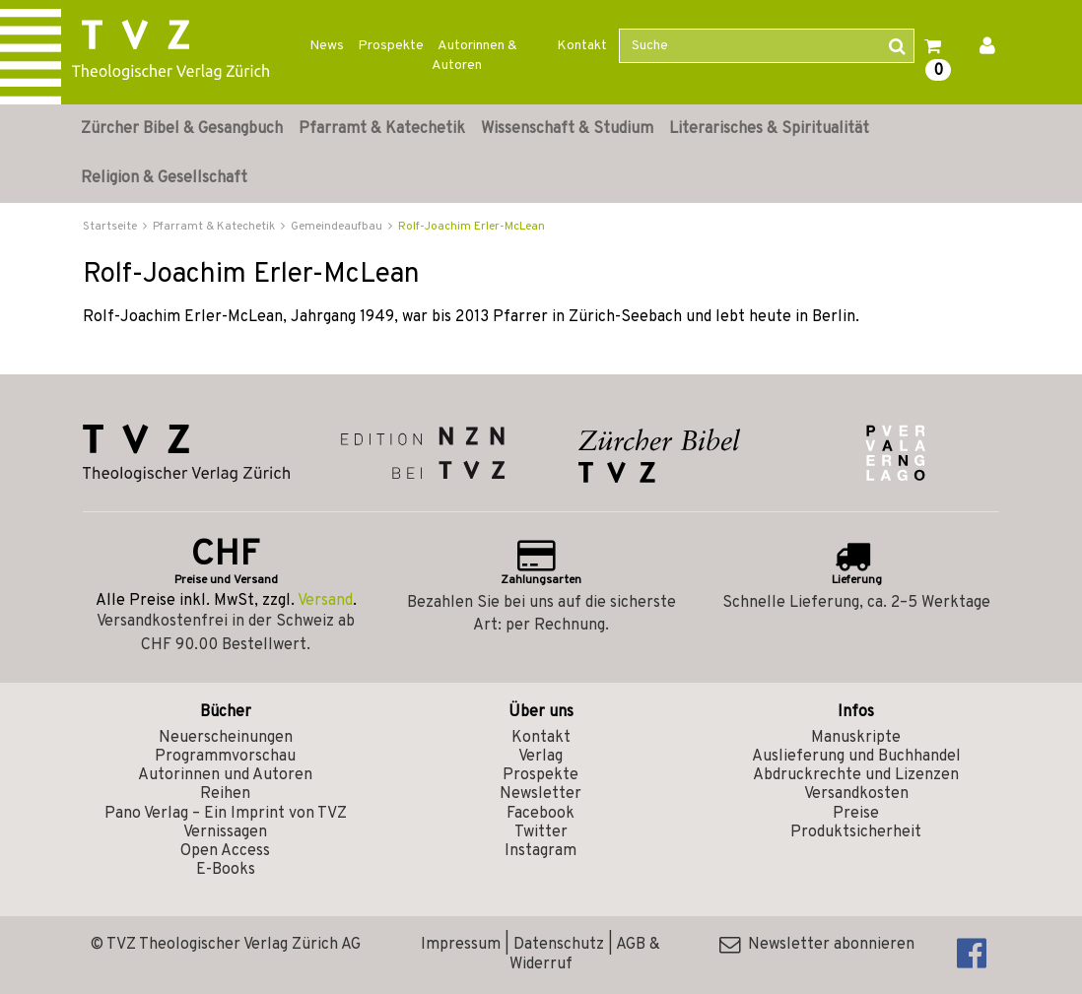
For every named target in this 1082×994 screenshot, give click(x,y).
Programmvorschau (225, 756)
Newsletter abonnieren (816, 945)
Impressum (461, 945)
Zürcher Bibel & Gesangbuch (182, 129)
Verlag (540, 756)
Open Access (225, 851)
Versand (325, 601)
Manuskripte (856, 738)
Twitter (541, 832)
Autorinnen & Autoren (474, 55)
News (326, 45)
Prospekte (391, 45)
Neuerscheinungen (226, 738)
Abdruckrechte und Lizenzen (856, 775)
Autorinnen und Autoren (225, 775)
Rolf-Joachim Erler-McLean (471, 226)
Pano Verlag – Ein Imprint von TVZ (225, 814)
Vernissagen (225, 832)
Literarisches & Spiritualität (769, 129)
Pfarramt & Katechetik (382, 129)
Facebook (541, 814)
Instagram (540, 851)
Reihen (225, 794)
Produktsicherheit (855, 832)
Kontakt (582, 45)
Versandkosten (856, 794)
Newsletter (540, 794)
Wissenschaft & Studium (567, 129)
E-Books (225, 870)
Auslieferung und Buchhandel (856, 756)
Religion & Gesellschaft (164, 178)
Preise (856, 814)
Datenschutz (558, 945)
